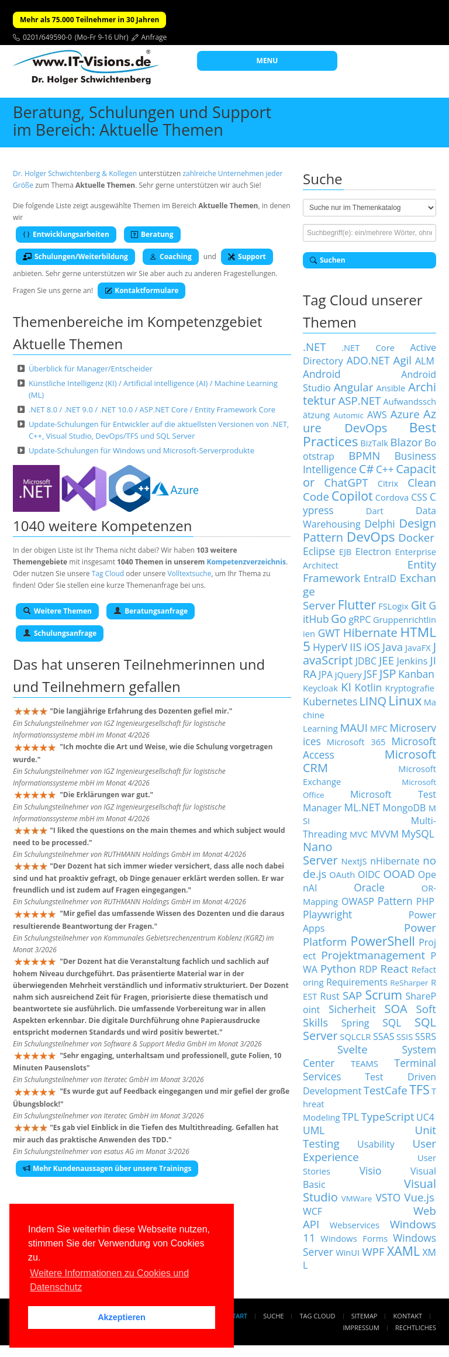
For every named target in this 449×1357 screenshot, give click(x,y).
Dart (375, 510)
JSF (370, 674)
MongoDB (404, 807)
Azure (405, 414)
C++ (385, 469)
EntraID (380, 578)
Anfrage (154, 37)
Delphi (379, 523)
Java (392, 646)
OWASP (357, 901)
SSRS (425, 1036)
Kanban (416, 674)
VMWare (356, 1198)
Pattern (395, 901)
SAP (352, 995)
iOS (372, 647)
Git (419, 605)
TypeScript (387, 1116)
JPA (326, 674)
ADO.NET (368, 360)
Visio (371, 1170)
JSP (387, 673)
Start (238, 1315)
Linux (405, 700)
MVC (359, 834)
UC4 (425, 1117)
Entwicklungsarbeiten (66, 234)
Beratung (152, 234)
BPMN (364, 455)
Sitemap (364, 1315)
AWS (377, 414)
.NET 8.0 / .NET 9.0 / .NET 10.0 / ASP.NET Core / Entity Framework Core (152, 409)
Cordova (392, 497)
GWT (329, 633)
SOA (396, 1009)
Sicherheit (352, 1009)
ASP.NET (359, 400)
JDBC (366, 661)
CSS (419, 497)
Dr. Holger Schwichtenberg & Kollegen (75, 173)
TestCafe (385, 1090)
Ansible (390, 388)
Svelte (352, 1049)
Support (247, 256)
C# (366, 469)
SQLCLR (355, 1036)
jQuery (348, 674)
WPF (373, 1251)
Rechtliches (415, 1327)
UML (313, 1130)
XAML (403, 1250)
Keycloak (320, 688)
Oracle (369, 887)
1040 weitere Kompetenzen (102, 525)
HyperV (330, 647)
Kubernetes (330, 701)
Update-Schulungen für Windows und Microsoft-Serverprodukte (141, 450)
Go (339, 618)
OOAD (399, 873)
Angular (354, 387)
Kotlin (368, 687)
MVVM (385, 834)
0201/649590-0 (47, 37)
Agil (402, 360)
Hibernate (370, 632)
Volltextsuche (189, 573)
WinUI (348, 1252)
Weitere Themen (57, 611)
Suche (273, 1315)
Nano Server (320, 853)
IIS (356, 646)
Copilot (352, 495)
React (394, 968)
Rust (330, 996)
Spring (355, 1023)
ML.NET (362, 807)
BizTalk (374, 443)
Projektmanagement (374, 955)
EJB (345, 551)
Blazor (407, 442)
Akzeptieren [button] (122, 1317)
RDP (368, 969)
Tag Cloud (108, 573)
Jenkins (411, 661)
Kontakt (407, 1315)
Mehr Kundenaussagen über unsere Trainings (107, 1168)
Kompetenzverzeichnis (245, 562)
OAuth (342, 874)
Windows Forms (354, 1238)
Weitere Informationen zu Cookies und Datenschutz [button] (109, 1280)
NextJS (354, 861)
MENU (267, 61)
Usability (376, 1144)
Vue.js (419, 1197)
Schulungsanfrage (59, 633)
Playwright (327, 914)
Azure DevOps (369, 421)
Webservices (354, 1225)
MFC (379, 728)
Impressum (361, 1327)
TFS (419, 1089)
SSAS (383, 1036)
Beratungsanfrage (150, 611)
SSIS (404, 1036)
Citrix (388, 483)
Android (322, 374)
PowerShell (383, 940)
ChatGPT (346, 482)
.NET (314, 346)
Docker (416, 537)
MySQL (418, 833)
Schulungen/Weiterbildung (75, 256)
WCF (312, 1211)
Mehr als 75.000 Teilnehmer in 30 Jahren (89, 20)
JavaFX (418, 647)
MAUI (353, 727)
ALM (424, 360)
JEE (386, 660)
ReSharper (409, 982)
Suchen (328, 260)
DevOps (371, 537)
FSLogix (393, 606)
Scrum (383, 994)
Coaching (171, 256)
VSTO (387, 1197)
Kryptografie (409, 688)
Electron (373, 551)
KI (346, 687)
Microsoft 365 (356, 742)
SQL (391, 1022)
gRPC (359, 619)
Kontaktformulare (141, 290)
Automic (348, 415)
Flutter (357, 604)
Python (338, 968)
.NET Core (368, 347)
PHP (425, 901)
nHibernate (394, 861)
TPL (350, 1117)
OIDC (369, 874)
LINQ (372, 701)
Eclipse (319, 551)
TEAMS (364, 1063)
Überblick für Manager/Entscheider (91, 368)
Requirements (357, 982)
